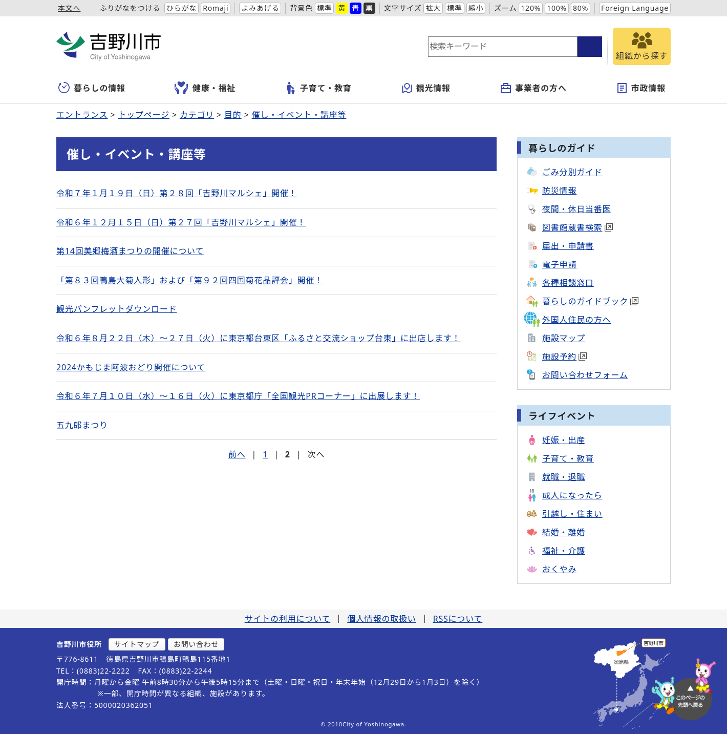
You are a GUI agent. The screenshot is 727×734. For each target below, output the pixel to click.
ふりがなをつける (130, 8)
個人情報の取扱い (381, 618)
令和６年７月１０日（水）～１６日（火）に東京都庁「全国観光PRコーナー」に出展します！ (238, 396)
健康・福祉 (205, 88)
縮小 (476, 8)
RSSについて (458, 618)
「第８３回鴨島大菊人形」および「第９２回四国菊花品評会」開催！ (189, 280)
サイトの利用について (288, 618)
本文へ (69, 8)
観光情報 (426, 88)
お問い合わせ (196, 644)
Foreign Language (635, 8)
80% (580, 8)
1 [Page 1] (265, 454)
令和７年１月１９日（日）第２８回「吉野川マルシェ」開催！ (176, 193)
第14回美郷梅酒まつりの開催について (130, 251)
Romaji (215, 8)
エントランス (82, 114)
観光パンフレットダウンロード (116, 308)
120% (531, 8)
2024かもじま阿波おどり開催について (130, 367)
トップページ (143, 114)
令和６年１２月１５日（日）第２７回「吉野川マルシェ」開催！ (181, 222)
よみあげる (260, 8)
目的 (233, 114)
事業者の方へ (533, 88)
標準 (324, 8)
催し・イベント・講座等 (299, 114)
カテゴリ (197, 114)
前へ (237, 454)
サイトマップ (137, 644)
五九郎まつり (82, 425)
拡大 (433, 8)
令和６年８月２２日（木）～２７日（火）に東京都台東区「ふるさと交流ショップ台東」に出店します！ (258, 338)
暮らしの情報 (91, 88)
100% (557, 8)
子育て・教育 (318, 88)
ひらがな (181, 8)
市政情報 (641, 88)
